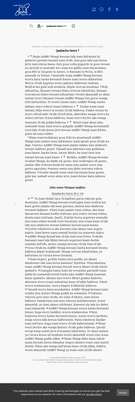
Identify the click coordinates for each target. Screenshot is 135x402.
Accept (123, 392)
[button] (31, 55)
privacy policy (93, 394)
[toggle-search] (31, 26)
